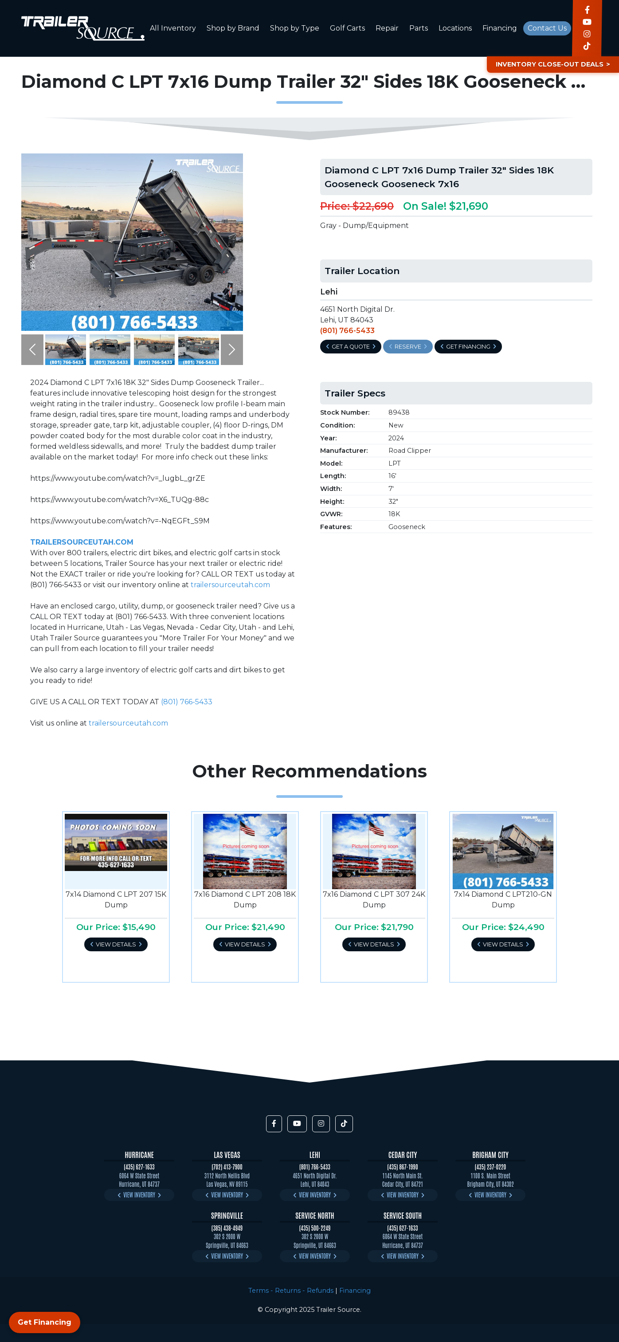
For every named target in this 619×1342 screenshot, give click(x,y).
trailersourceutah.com (230, 585)
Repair (387, 28)
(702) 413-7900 (227, 1166)
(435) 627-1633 (139, 1166)
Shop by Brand (233, 28)
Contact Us (547, 28)
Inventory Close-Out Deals (549, 64)
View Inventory (139, 1194)
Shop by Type (294, 28)
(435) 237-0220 (490, 1166)
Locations (455, 28)
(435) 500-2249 (315, 1228)
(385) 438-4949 (227, 1228)
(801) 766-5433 (186, 702)
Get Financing (468, 346)
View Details (116, 944)
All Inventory (173, 28)
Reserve (408, 346)
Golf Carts (347, 28)
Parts (418, 28)
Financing (499, 28)
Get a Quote (351, 346)
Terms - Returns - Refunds (290, 1291)
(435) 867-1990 (402, 1166)
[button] (32, 349)
